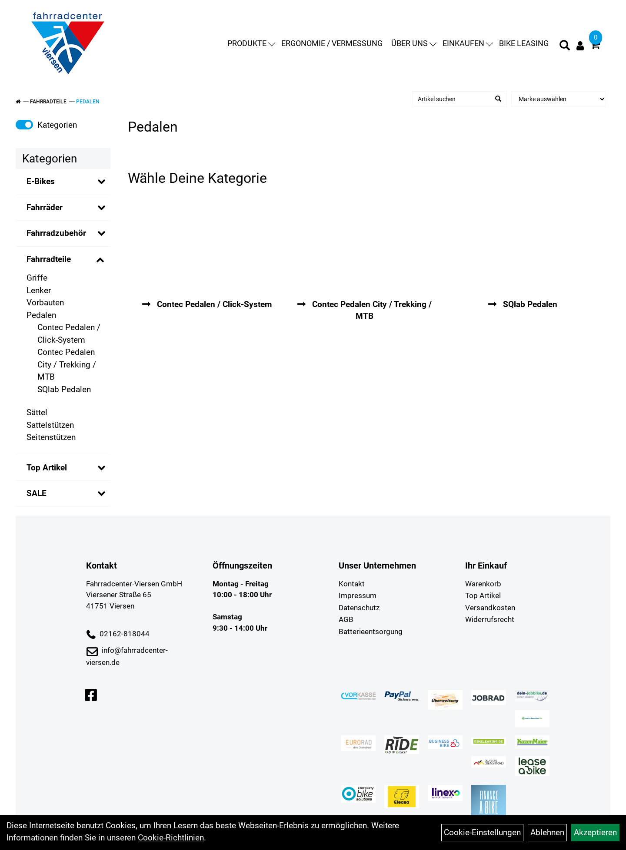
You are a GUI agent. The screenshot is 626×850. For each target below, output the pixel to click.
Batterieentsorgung (371, 631)
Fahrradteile (48, 102)
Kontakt (352, 583)
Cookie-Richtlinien (171, 838)
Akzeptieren (595, 832)
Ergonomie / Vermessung (332, 43)
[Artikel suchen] (451, 99)
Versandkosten (490, 607)
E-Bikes (41, 181)
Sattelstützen (50, 425)
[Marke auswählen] (558, 99)
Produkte (251, 43)
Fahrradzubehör (56, 233)
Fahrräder (45, 207)
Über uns (413, 43)
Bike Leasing (524, 43)
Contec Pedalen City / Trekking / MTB (66, 364)
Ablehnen (547, 832)
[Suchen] (498, 99)
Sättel (37, 412)
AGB (346, 619)
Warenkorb (483, 583)
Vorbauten (45, 303)
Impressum (357, 595)
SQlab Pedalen (64, 389)
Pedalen (88, 102)
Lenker (39, 290)
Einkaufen (468, 43)
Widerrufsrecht (489, 619)
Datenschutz (359, 607)
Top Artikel (47, 468)
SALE (37, 493)
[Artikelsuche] (564, 46)
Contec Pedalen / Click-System (68, 333)
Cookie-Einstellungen (482, 832)
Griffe (37, 278)
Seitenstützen (51, 437)
